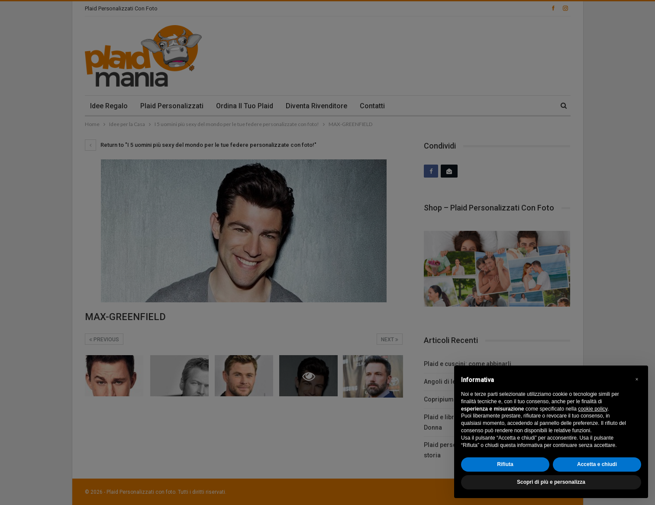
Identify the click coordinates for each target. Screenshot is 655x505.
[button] (637, 379)
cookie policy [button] (592, 409)
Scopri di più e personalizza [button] (551, 482)
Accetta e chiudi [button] (597, 464)
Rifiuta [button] (505, 464)
